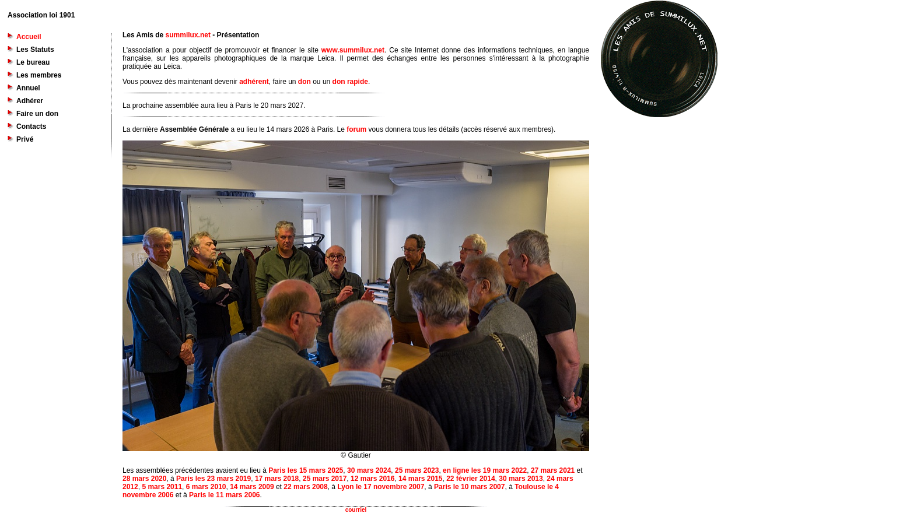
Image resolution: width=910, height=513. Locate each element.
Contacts (31, 126)
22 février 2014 (470, 479)
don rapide (350, 82)
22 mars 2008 (305, 487)
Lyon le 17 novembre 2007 (380, 487)
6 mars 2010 (206, 487)
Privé (24, 139)
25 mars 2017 (324, 479)
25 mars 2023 (417, 470)
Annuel (28, 88)
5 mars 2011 (162, 487)
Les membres (38, 75)
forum (356, 129)
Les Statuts (35, 49)
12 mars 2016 (372, 479)
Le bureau (33, 62)
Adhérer (29, 101)
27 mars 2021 (553, 470)
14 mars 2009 (252, 487)
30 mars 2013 (520, 479)
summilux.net (188, 35)
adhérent (254, 82)
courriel (356, 510)
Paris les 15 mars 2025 (305, 470)
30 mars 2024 (369, 470)
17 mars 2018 (277, 479)
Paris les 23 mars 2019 (213, 479)
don (304, 82)
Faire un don (37, 114)
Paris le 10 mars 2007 (469, 487)
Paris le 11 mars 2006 (224, 495)
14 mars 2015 (420, 479)
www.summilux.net (352, 50)
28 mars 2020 (144, 479)
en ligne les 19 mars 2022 (485, 470)
